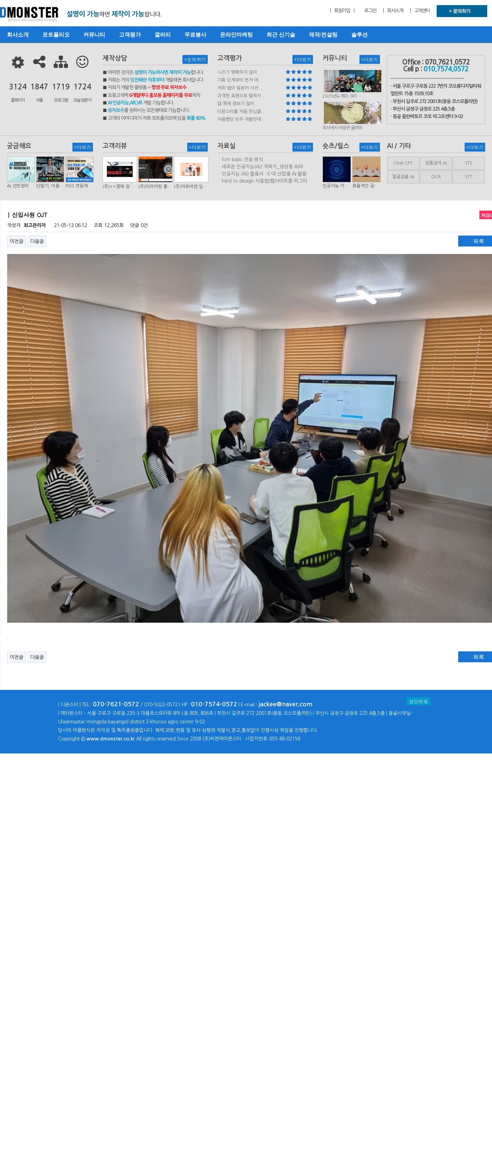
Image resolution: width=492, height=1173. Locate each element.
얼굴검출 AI (403, 176)
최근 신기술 (280, 35)
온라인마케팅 (236, 35)
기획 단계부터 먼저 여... (239, 80)
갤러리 (162, 35)
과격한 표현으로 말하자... (241, 96)
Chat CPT (403, 163)
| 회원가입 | (342, 10)
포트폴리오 (56, 35)
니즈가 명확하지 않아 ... (239, 72)
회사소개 (18, 35)
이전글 (16, 241)
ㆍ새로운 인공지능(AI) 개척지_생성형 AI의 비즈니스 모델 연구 (263, 167)
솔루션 (359, 35)
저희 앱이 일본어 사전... (239, 88)
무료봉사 (195, 35)
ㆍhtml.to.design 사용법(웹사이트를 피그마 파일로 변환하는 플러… (265, 181)
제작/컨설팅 (323, 35)
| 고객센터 (420, 10)
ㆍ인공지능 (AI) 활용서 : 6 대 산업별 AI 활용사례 (264, 174)
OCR (436, 176)
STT (468, 176)
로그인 (370, 10)
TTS (468, 163)
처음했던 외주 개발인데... (241, 119)
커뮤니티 (94, 35)
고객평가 (130, 35)
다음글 (37, 241)
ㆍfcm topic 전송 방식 (240, 159)
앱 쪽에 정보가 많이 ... (238, 103)
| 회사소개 (393, 10)
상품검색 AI (436, 163)
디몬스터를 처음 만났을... (241, 111)
